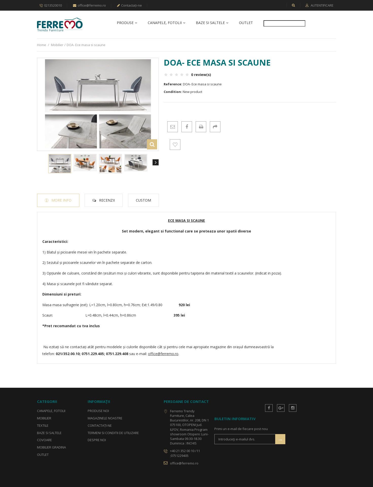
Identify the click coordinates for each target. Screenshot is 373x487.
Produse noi (98, 410)
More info (61, 200)
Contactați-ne (129, 5)
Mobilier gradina (51, 447)
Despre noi (97, 440)
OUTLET (246, 23)
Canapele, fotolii (165, 23)
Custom (143, 200)
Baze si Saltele (210, 23)
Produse (125, 23)
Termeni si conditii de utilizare (113, 433)
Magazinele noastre (105, 418)
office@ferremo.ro (89, 5)
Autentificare (321, 5)
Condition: (173, 92)
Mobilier (57, 45)
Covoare (44, 440)
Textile (42, 425)
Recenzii (107, 200)
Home (41, 45)
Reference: (173, 84)
